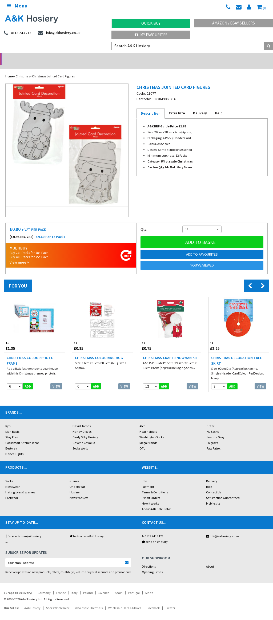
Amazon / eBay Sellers (233, 23)
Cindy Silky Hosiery (85, 430)
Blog (209, 480)
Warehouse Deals (170, 57)
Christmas (23, 69)
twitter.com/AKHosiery (87, 529)
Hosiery (75, 485)
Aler (142, 419)
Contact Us (213, 485)
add (28, 379)
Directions (149, 559)
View (56, 379)
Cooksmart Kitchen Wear (22, 436)
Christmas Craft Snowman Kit (170, 350)
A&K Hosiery (32, 601)
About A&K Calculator (156, 502)
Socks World (81, 441)
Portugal (134, 586)
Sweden (103, 586)
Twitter (170, 601)
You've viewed (202, 258)
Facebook (153, 601)
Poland (88, 586)
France (61, 586)
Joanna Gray (215, 430)
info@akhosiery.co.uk (222, 529)
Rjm (8, 419)
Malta (149, 586)
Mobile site (213, 496)
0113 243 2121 (152, 529)
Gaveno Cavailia (84, 436)
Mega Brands (148, 436)
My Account (102, 57)
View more (19, 255)
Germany (44, 586)
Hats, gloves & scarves (20, 485)
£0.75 (155, 339)
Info (144, 474)
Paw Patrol (213, 441)
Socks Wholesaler (57, 601)
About (210, 559)
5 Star (210, 419)
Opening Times (152, 565)
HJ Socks (213, 425)
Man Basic (12, 425)
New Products (79, 491)
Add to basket (202, 235)
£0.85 (87, 339)
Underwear (77, 480)
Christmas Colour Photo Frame (30, 353)
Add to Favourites (202, 247)
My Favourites (151, 34)
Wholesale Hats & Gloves (124, 601)
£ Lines (74, 474)
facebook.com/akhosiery (23, 529)
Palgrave (212, 436)
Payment (148, 480)
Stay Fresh (12, 430)
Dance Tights (14, 447)
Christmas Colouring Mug (99, 350)
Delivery (211, 474)
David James (82, 419)
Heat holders (148, 425)
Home (9, 69)
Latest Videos (238, 57)
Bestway (11, 441)
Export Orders (151, 491)
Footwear (11, 491)
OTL (142, 441)
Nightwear (12, 480)
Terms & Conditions (155, 485)
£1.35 (19, 339)
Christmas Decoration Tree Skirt (236, 353)
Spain (119, 586)
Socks (9, 474)
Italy (74, 586)
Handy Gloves (82, 425)
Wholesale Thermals (89, 601)
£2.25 (223, 339)
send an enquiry (155, 535)
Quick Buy (150, 23)
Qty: (143, 222)
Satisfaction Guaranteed (223, 491)
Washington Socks (151, 430)
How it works (150, 496)
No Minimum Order (34, 57)
